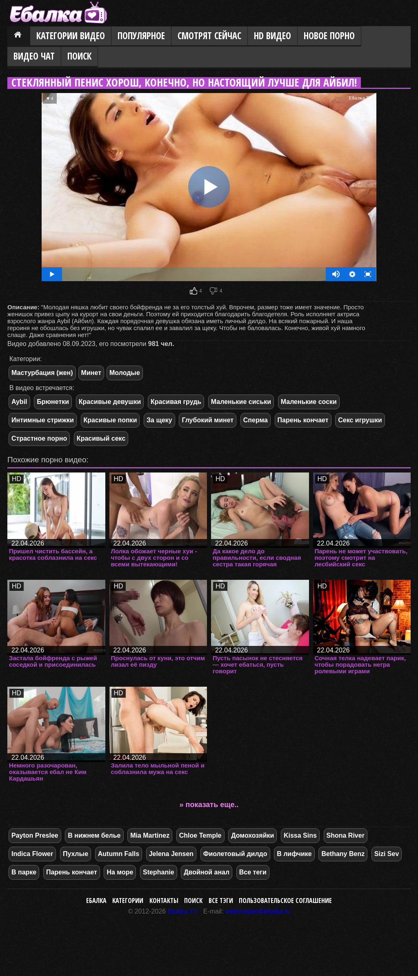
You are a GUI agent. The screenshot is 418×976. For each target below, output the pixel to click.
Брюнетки (53, 401)
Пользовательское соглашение (285, 900)
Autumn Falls (118, 853)
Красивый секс (101, 438)
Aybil (19, 401)
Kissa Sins (300, 835)
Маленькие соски (309, 401)
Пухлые (75, 853)
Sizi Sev (386, 853)
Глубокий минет (207, 420)
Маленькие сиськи (241, 401)
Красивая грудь (176, 401)
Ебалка (96, 900)
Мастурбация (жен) (42, 372)
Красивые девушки (110, 401)
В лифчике (294, 853)
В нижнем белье (94, 835)
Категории (127, 900)
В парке (23, 872)
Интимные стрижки (42, 420)
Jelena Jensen (171, 853)
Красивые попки (110, 420)
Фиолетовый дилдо (235, 853)
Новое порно (329, 35)
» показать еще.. (209, 805)
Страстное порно (39, 438)
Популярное (141, 35)
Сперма (255, 420)
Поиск (79, 56)
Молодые (124, 372)
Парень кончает (303, 420)
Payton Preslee (34, 835)
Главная (18, 36)
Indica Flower (32, 853)
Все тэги (221, 900)
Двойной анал (206, 872)
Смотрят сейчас (209, 35)
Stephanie (158, 872)
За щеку (159, 420)
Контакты (163, 900)
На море (120, 872)
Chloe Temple (200, 835)
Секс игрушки (360, 420)
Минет (91, 372)
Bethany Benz (343, 853)
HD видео (272, 35)
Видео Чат (34, 56)
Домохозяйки (252, 835)
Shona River (346, 835)
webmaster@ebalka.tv (257, 911)
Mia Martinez (149, 835)
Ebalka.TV (183, 911)
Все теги (253, 872)
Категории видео (70, 35)
